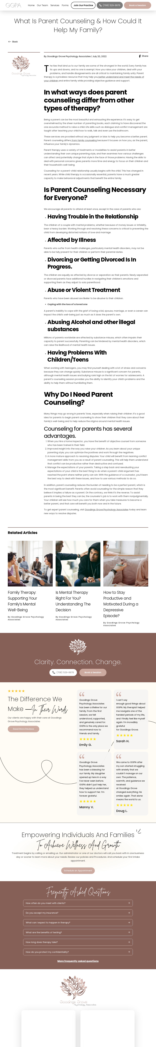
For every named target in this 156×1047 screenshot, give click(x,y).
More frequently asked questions (78, 961)
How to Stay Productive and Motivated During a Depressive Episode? (120, 604)
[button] (78, 903)
